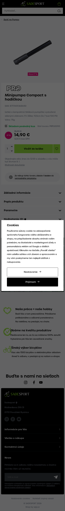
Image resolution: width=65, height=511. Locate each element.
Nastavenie (31, 271)
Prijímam (31, 281)
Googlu (35, 246)
